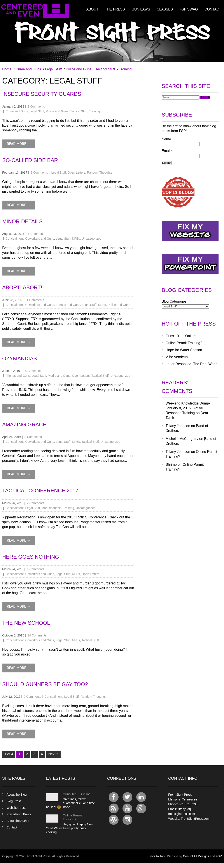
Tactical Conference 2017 (40, 490)
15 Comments (32, 371)
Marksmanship (51, 508)
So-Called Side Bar (30, 160)
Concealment (14, 238)
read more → (18, 144)
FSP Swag (189, 9)
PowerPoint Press (19, 814)
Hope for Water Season (184, 350)
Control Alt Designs (196, 856)
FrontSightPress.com (195, 818)
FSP (219, 856)
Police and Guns (78, 69)
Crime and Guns (28, 69)
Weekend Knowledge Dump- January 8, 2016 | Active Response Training (188, 408)
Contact (213, 9)
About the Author (18, 821)
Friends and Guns (68, 305)
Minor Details (22, 221)
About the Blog (17, 794)
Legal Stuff (53, 69)
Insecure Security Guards (41, 94)
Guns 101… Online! (181, 336)
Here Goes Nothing (30, 557)
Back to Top (156, 856)
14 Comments (34, 300)
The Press (115, 9)
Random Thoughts (99, 172)
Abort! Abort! (22, 287)
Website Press (16, 807)
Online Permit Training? (184, 343)
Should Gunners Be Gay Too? (45, 684)
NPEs (76, 238)
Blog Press (14, 801)
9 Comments (39, 172)
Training (125, 69)
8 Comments (33, 437)
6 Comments (36, 233)
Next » (53, 754)
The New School (26, 623)
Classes (165, 9)
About (92, 9)
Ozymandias (19, 358)
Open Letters (76, 172)
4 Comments (35, 569)
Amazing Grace (24, 424)
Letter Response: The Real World (191, 364)
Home (7, 69)
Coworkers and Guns (39, 238)
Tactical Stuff (105, 69)
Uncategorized (91, 238)
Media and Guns (59, 375)
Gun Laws (140, 9)
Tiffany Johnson (178, 426)
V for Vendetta (177, 357)
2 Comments (36, 106)
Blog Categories (174, 301)
